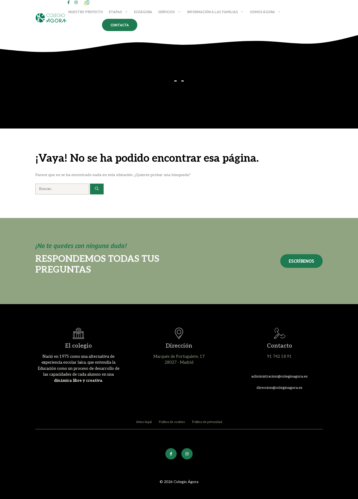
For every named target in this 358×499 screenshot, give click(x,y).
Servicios (171, 12)
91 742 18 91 (279, 356)
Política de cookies (172, 422)
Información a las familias (217, 12)
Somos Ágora (267, 12)
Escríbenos (301, 261)
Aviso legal (144, 422)
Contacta (119, 25)
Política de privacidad (207, 422)
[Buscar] (97, 189)
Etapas (120, 12)
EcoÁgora (143, 11)
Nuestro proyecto (85, 11)
